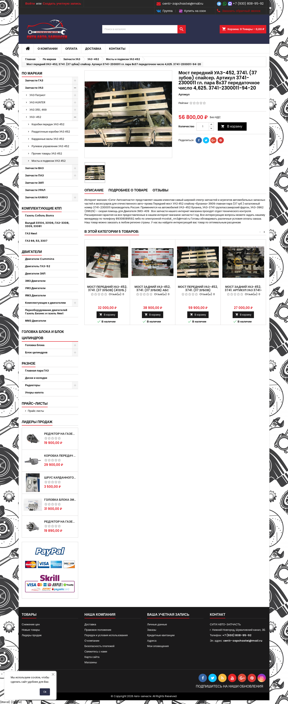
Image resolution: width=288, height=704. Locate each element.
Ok (44, 692)
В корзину (231, 126)
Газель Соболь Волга (39, 215)
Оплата (71, 49)
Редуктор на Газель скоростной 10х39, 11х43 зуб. (60, 521)
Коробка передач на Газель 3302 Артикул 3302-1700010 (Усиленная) (60, 455)
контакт (217, 614)
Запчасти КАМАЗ (36, 197)
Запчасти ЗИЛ (34, 183)
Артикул (184, 94)
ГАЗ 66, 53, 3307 (36, 241)
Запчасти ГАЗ (34, 80)
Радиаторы (32, 385)
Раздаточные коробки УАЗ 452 (51, 132)
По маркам (32, 73)
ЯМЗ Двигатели (35, 295)
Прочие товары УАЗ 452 (47, 153)
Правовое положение (97, 630)
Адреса (151, 641)
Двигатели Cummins (39, 259)
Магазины (90, 662)
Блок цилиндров (36, 352)
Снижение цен (31, 624)
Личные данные (157, 624)
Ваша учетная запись (168, 614)
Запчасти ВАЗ (34, 168)
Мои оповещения (158, 646)
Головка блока (35, 345)
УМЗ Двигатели (35, 288)
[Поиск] (144, 29)
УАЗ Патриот (37, 95)
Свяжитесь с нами (95, 651)
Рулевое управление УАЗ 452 (50, 146)
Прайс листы (36, 411)
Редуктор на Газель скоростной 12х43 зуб (60, 433)
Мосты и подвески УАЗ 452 (49, 161)
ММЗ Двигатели (35, 321)
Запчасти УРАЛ (35, 190)
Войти (30, 3)
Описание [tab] (94, 190)
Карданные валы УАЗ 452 (48, 139)
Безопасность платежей (99, 646)
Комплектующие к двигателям (45, 303)
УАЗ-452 (35, 117)
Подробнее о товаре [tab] (128, 190)
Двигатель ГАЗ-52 (37, 266)
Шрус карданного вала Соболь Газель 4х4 (60, 477)
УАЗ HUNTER (37, 102)
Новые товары (31, 630)
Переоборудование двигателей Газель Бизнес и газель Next (46, 311)
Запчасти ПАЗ (34, 175)
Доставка (93, 49)
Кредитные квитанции (161, 635)
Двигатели (32, 251)
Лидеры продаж (37, 422)
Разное (29, 363)
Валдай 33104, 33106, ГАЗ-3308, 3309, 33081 (47, 224)
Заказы (151, 630)
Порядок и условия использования (106, 635)
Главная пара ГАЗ (37, 371)
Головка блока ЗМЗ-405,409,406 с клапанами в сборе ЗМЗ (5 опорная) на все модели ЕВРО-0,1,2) (60, 499)
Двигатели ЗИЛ (35, 274)
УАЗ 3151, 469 (38, 110)
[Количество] (202, 126)
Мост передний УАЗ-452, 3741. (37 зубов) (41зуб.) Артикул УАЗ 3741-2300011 (107, 290)
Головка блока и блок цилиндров (43, 334)
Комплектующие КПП (42, 208)
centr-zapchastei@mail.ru (242, 641)
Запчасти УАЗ (34, 88)
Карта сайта (91, 657)
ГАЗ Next (31, 233)
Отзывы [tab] (160, 190)
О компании (47, 49)
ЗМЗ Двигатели (35, 281)
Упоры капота (34, 392)
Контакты (117, 49)
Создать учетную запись (62, 3)
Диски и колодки (36, 378)
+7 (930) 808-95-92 (248, 3)
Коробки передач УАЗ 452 (48, 124)
